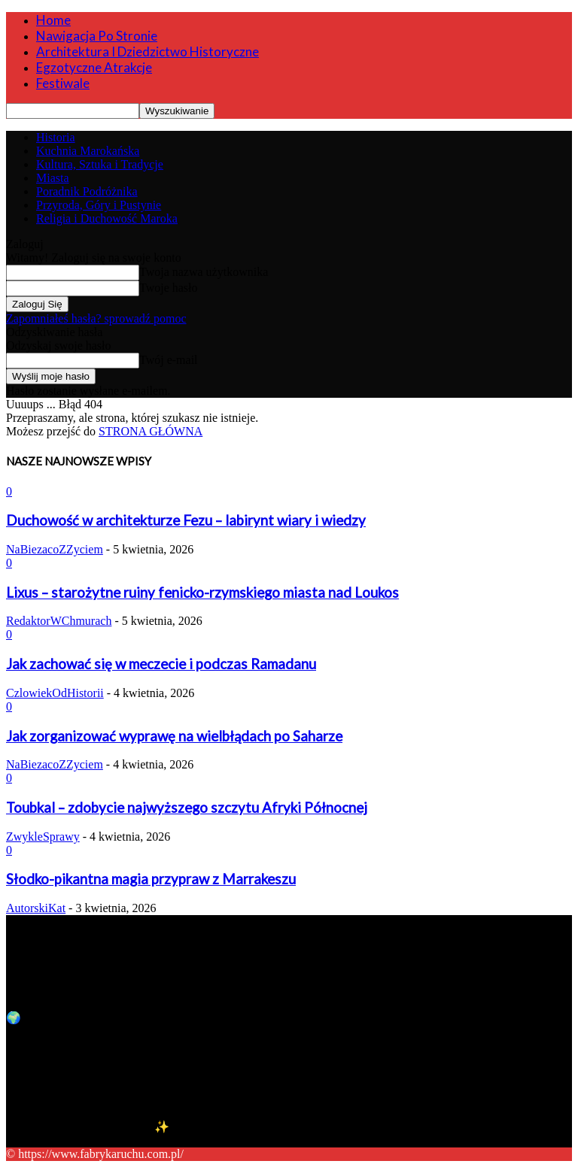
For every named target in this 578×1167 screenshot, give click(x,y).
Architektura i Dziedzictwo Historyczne (147, 51)
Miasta (52, 177)
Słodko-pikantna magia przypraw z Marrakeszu (151, 879)
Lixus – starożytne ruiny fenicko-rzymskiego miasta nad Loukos (202, 592)
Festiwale (63, 83)
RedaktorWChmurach (58, 620)
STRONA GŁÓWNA (150, 431)
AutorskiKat (35, 908)
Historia (55, 137)
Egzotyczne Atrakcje (94, 67)
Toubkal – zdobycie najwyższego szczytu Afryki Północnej (186, 807)
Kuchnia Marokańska (87, 150)
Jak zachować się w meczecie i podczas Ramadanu (161, 664)
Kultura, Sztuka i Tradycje (99, 164)
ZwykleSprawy (43, 836)
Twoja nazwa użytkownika (203, 271)
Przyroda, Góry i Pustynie (98, 205)
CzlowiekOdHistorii (55, 693)
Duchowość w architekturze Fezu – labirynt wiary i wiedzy (186, 520)
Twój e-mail (168, 359)
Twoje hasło (168, 287)
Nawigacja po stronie (96, 36)
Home (53, 20)
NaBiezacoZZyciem (54, 549)
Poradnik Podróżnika (87, 191)
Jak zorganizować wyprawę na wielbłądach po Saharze (174, 736)
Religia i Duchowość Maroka (107, 218)
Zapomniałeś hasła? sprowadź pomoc (96, 318)
